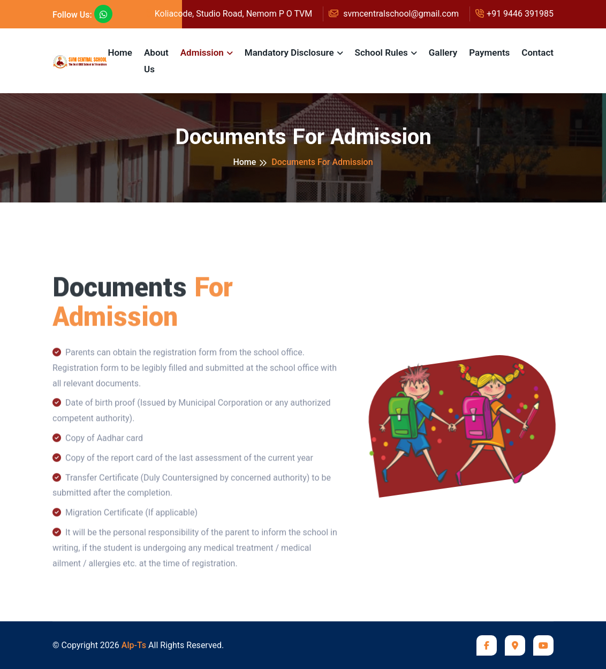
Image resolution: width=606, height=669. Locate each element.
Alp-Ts (134, 645)
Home (120, 52)
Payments (489, 52)
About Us (156, 60)
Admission (202, 52)
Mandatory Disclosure (289, 52)
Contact (537, 52)
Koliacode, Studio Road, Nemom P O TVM (229, 14)
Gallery (443, 52)
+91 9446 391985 (514, 14)
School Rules (381, 52)
